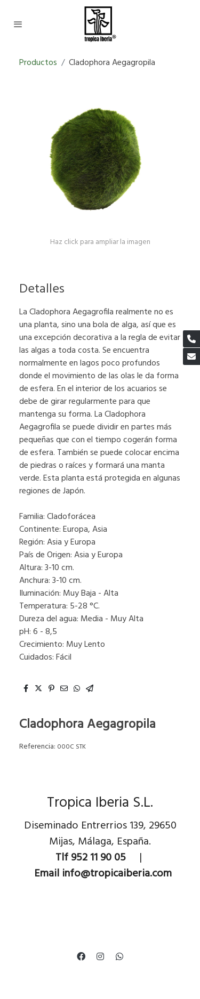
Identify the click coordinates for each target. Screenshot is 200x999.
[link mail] (191, 356)
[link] (100, 24)
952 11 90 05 (98, 857)
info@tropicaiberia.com (117, 873)
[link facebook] (81, 956)
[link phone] (191, 338)
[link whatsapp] (119, 956)
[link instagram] (100, 956)
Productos (38, 63)
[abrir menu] (18, 24)
